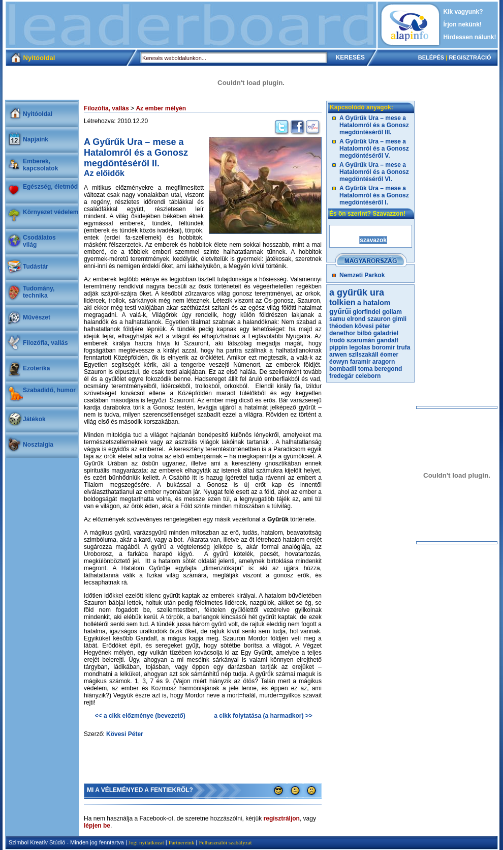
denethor (342, 333)
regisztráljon (282, 818)
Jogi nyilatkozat (146, 842)
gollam (392, 311)
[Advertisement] (191, 25)
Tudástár (35, 266)
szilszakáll (364, 354)
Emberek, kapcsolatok (40, 165)
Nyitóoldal (37, 114)
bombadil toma (350, 368)
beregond (388, 368)
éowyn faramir (349, 361)
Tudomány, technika (38, 292)
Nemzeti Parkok (362, 275)
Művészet (36, 317)
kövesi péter (372, 326)
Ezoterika (36, 368)
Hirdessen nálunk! (470, 37)
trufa (404, 347)
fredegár (341, 375)
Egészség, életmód (50, 186)
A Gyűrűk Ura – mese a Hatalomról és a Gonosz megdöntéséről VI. (374, 172)
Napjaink (35, 139)
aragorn (383, 361)
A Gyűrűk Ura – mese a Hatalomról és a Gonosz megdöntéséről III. (374, 125)
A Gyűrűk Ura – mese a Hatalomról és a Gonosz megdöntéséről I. (374, 195)
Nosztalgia (38, 444)
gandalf (387, 340)
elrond (356, 319)
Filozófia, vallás (45, 342)
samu (337, 319)
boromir (383, 347)
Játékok (34, 419)
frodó (337, 340)
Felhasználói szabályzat (225, 842)
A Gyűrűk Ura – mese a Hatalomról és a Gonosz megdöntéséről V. (374, 148)
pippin (338, 347)
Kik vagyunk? (463, 11)
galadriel (385, 333)
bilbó (364, 333)
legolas (359, 347)
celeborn (368, 375)
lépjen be (97, 825)
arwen (338, 354)
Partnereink (182, 842)
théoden (341, 326)
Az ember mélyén (161, 108)
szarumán (361, 340)
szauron (379, 319)
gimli (399, 319)
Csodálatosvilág (39, 241)
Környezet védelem (50, 212)
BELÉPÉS (431, 57)
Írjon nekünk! (463, 24)
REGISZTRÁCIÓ (470, 57)
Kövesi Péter (124, 734)
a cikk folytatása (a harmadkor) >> (263, 715)
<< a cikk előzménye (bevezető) (140, 715)
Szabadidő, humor (49, 390)
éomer (389, 354)
